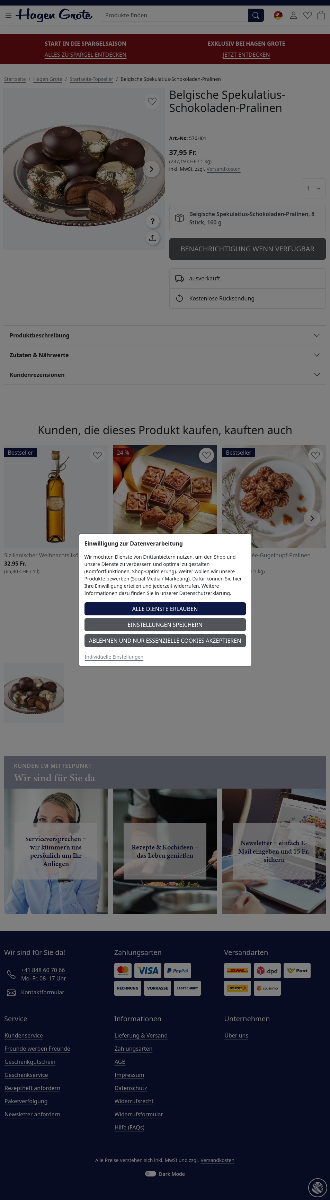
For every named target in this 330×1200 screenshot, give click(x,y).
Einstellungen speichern (164, 625)
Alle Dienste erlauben (165, 609)
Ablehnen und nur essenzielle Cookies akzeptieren (165, 640)
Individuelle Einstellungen (114, 656)
